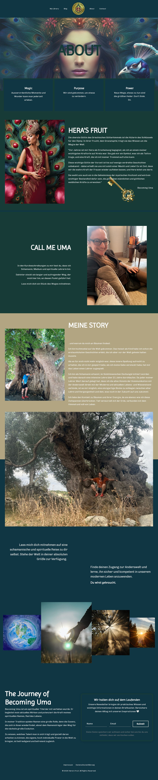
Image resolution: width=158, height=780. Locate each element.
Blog (65, 9)
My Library (54, 9)
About (91, 9)
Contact (102, 9)
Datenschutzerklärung (85, 769)
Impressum (68, 769)
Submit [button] (141, 727)
